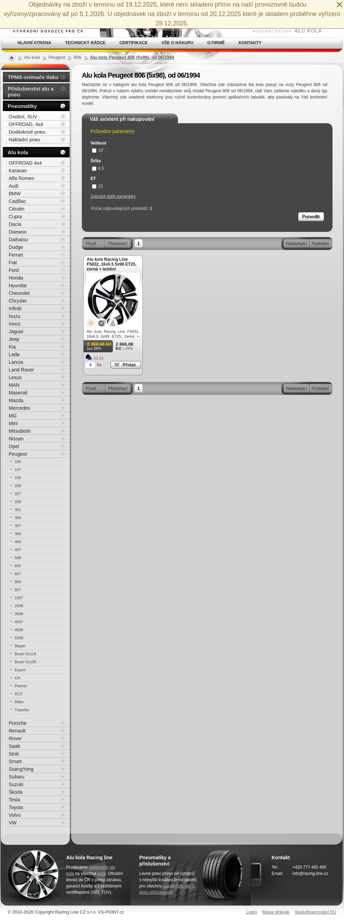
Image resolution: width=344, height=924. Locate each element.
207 (18, 494)
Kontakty (250, 42)
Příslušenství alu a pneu (31, 91)
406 (18, 542)
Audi (13, 186)
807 (18, 590)
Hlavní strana (34, 42)
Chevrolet (19, 293)
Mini (13, 423)
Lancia (16, 362)
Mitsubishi (19, 431)
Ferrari (16, 255)
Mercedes (19, 408)
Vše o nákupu (177, 42)
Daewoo (17, 232)
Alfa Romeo (21, 178)
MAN (14, 385)
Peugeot (18, 454)
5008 (19, 638)
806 (18, 582)
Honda (16, 278)
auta (101, 873)
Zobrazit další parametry (113, 196)
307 (18, 526)
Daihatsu (18, 239)
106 (18, 462)
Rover (15, 738)
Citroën (16, 209)
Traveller (22, 710)
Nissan (16, 438)
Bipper (20, 646)
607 (18, 574)
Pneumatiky (22, 106)
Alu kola (18, 152)
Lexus (15, 377)
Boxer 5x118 (25, 654)
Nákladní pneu (24, 139)
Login (251, 912)
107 (18, 470)
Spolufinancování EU (315, 912)
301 (18, 510)
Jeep (14, 339)
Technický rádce (85, 42)
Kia (12, 347)
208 (18, 502)
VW (13, 822)
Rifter (19, 702)
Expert (20, 670)
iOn (18, 678)
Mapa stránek (275, 912)
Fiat (13, 262)
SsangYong (21, 769)
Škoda (16, 792)
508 (18, 558)
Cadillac (17, 201)
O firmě (216, 42)
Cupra (15, 216)
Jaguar (16, 331)
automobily (173, 886)
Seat (14, 754)
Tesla (14, 799)
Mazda (16, 400)
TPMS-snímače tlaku (33, 77)
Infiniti (15, 308)
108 (18, 478)
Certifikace (133, 42)
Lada (14, 354)
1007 (19, 598)
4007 (19, 622)
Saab (14, 746)
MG (13, 415)
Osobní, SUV (23, 116)
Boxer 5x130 (25, 662)
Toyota (16, 807)
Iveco (14, 324)
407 (18, 550)
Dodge (16, 247)
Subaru (16, 777)
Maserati (18, 393)
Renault (17, 731)
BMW (15, 193)
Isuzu (14, 316)
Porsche (17, 723)
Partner (21, 686)
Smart (15, 761)
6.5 (98, 168)
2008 (19, 606)
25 (97, 186)
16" (98, 150)
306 (18, 518)
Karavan (18, 170)
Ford (14, 270)
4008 (19, 630)
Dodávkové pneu (27, 132)
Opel (14, 446)
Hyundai (17, 285)
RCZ (19, 694)
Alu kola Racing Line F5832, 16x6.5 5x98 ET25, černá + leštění (111, 264)
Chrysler (18, 301)
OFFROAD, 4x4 (26, 124)
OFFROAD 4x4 (25, 163)
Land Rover (21, 370)
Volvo (15, 815)
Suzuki (16, 784)
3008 (19, 614)
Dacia (15, 224)
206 (18, 486)
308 (18, 534)
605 (18, 566)
